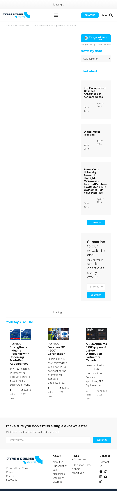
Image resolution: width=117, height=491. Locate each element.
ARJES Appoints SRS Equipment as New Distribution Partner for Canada (96, 352)
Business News (22, 25)
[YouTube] (105, 476)
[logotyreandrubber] (16, 15)
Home (9, 25)
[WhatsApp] (100, 481)
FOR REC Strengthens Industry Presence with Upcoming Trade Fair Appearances (19, 353)
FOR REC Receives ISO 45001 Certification (56, 348)
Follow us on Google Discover (96, 38)
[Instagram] (105, 472)
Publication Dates (81, 465)
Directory (58, 477)
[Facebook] (100, 471)
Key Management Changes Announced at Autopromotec (95, 92)
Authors (75, 468)
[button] (56, 15)
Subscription (60, 465)
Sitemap (58, 481)
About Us (58, 461)
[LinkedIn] (100, 476)
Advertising (77, 472)
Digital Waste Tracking (92, 133)
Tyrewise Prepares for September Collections (54, 25)
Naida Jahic (12, 396)
